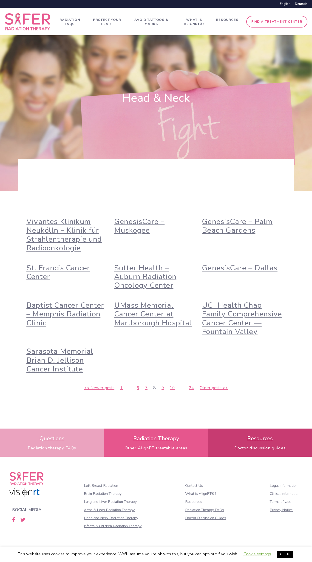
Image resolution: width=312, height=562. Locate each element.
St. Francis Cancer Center (58, 272)
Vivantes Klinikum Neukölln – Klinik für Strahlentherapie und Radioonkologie (64, 235)
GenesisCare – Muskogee (139, 226)
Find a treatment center (276, 21)
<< (99, 387)
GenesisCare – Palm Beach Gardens (237, 226)
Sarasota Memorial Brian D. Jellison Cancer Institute (59, 360)
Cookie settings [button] (257, 554)
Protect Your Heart (107, 22)
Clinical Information (284, 493)
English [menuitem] (285, 4)
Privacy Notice (281, 509)
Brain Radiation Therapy (103, 493)
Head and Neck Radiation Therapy (111, 517)
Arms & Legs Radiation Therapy (109, 509)
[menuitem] (285, 3)
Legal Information (284, 485)
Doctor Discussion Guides (205, 517)
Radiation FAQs (70, 22)
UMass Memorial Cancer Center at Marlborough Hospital (153, 314)
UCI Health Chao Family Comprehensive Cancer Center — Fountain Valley (242, 318)
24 (191, 387)
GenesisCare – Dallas (239, 268)
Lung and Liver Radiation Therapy (110, 501)
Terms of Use (280, 501)
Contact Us (194, 485)
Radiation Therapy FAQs (204, 509)
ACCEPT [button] (285, 554)
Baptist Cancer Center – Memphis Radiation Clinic (65, 314)
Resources (227, 20)
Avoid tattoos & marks (151, 22)
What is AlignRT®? (194, 22)
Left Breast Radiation (101, 485)
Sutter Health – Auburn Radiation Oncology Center (145, 277)
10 (172, 387)
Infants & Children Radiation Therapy (113, 526)
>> (214, 387)
